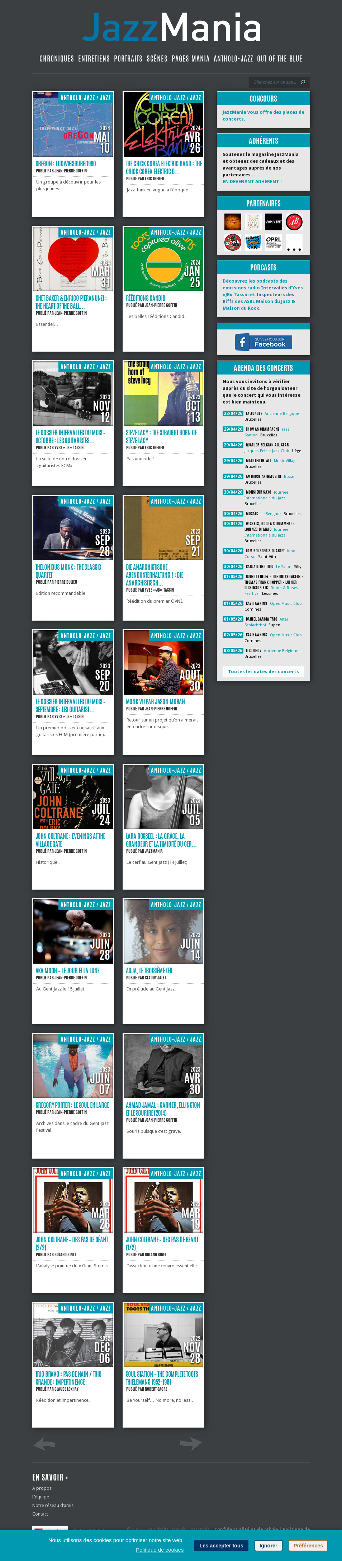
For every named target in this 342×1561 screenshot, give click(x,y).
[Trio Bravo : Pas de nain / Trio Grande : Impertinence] (73, 1365)
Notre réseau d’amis (52, 1505)
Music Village (286, 461)
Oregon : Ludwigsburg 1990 (65, 163)
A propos (42, 1488)
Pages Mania (191, 58)
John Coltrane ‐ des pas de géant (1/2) (162, 1243)
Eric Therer (154, 178)
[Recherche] (274, 82)
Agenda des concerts (263, 368)
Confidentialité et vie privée (246, 1529)
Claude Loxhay (66, 1389)
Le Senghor (271, 514)
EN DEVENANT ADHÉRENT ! (252, 181)
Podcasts (263, 267)
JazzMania (154, 851)
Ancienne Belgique (282, 413)
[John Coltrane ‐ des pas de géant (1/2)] (163, 1231)
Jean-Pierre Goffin (70, 170)
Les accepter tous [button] (221, 1545)
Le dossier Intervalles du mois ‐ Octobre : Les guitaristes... (70, 436)
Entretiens (94, 58)
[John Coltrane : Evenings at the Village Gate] (73, 827)
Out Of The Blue (280, 58)
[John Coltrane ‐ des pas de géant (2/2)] (73, 1231)
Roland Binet (65, 1254)
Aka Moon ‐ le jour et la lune (67, 970)
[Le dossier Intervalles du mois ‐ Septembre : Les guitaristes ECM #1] (73, 693)
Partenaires (263, 203)
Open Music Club (286, 603)
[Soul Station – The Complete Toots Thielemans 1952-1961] (163, 1365)
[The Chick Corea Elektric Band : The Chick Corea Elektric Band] (163, 155)
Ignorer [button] (268, 1545)
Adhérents (263, 141)
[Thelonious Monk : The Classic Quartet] (73, 558)
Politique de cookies (160, 1550)
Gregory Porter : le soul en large (72, 1105)
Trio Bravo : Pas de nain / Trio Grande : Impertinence (68, 1377)
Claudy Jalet (155, 977)
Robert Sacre (156, 1389)
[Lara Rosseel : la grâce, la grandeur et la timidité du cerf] (163, 827)
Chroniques (56, 58)
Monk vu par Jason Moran (155, 701)
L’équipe (40, 1496)
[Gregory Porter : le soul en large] (73, 1096)
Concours (263, 98)
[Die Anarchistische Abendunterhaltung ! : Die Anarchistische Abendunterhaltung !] (163, 558)
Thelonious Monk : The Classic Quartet (68, 570)
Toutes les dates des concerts (263, 671)
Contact (40, 1514)
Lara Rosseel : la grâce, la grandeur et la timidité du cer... (161, 839)
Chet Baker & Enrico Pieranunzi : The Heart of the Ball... (71, 301)
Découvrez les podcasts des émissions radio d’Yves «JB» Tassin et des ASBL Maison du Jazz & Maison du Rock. (263, 294)
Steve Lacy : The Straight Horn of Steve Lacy (161, 436)
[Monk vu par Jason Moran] (163, 693)
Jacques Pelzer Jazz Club (266, 451)
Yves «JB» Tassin (69, 447)
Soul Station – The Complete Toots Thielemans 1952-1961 (162, 1377)
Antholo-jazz (233, 58)
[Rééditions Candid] (163, 289)
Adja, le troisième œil (149, 970)
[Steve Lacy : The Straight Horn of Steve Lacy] (163, 424)
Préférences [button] (308, 1545)
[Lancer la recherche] (302, 82)
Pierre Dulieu (65, 582)
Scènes (157, 58)
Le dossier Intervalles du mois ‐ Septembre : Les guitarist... (70, 705)
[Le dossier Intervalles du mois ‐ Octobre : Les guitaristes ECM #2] (73, 424)
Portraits (128, 58)
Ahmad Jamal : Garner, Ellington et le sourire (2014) (163, 1108)
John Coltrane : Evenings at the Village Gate (70, 839)
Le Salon (283, 566)
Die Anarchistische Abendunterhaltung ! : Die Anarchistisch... (154, 574)
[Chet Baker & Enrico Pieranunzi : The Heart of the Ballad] (73, 289)
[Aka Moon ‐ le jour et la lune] (73, 962)
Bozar (289, 476)
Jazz (105, 98)
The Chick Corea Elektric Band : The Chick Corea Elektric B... (164, 167)
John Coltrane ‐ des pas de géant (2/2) (71, 1243)
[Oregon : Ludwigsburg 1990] (73, 155)
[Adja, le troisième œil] (163, 962)
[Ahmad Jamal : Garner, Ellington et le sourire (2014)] (163, 1096)
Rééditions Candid (146, 298)
